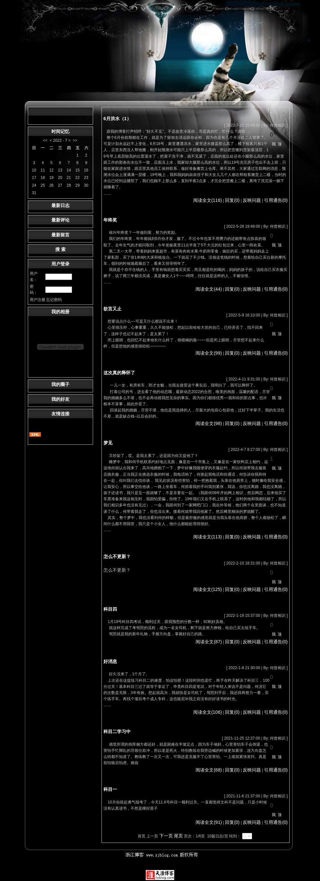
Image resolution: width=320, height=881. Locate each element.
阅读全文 (207, 200)
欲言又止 (112, 308)
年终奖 (110, 220)
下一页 (166, 835)
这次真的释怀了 (119, 372)
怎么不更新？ (117, 556)
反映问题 (252, 200)
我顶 (277, 144)
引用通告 (276, 200)
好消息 (110, 661)
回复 (232, 200)
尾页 (178, 835)
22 (77, 177)
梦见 (107, 442)
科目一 (110, 789)
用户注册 (37, 299)
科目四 (110, 609)
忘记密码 (54, 299)
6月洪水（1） (117, 118)
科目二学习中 (117, 731)
